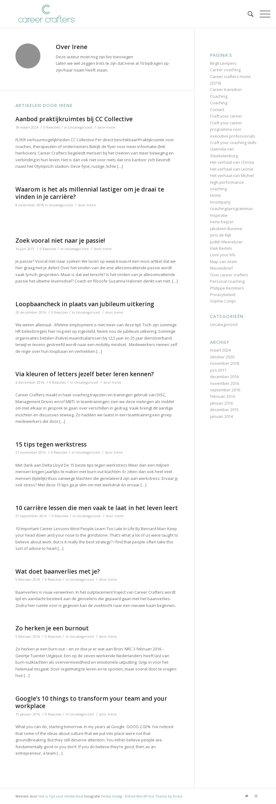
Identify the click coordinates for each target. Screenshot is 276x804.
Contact (217, 109)
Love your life (222, 255)
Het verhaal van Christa (232, 162)
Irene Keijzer (222, 222)
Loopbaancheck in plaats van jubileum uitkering (84, 304)
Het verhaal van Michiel (232, 175)
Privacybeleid (222, 294)
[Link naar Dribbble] (256, 796)
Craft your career (226, 116)
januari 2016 (221, 403)
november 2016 (224, 383)
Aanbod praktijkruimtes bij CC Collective (74, 119)
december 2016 (224, 376)
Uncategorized (80, 127)
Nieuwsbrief (221, 268)
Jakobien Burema (226, 228)
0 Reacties (51, 127)
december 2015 (224, 409)
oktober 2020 (222, 357)
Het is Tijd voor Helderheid (61, 796)
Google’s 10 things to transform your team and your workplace (91, 702)
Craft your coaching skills (233, 142)
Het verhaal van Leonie (231, 169)
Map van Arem (223, 261)
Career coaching (225, 69)
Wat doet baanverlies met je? (57, 571)
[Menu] (261, 14)
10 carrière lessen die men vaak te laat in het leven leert (96, 508)
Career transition (226, 89)
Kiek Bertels (221, 248)
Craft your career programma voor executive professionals (232, 129)
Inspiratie (219, 215)
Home (215, 195)
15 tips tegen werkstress (51, 444)
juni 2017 (218, 370)
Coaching (218, 96)
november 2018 (224, 363)
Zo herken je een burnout (52, 628)
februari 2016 (222, 396)
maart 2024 (220, 350)
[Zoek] (247, 14)
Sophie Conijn (223, 301)
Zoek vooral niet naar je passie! (60, 241)
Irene (110, 127)
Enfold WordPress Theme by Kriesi (153, 796)
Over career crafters (229, 275)
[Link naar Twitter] (246, 796)
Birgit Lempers (223, 63)
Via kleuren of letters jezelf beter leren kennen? (84, 374)
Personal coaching (227, 281)
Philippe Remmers (227, 288)
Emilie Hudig (111, 796)
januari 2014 (221, 416)
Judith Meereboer (226, 242)
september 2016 (225, 390)
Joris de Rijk (220, 235)
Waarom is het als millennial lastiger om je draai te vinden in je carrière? (89, 193)
